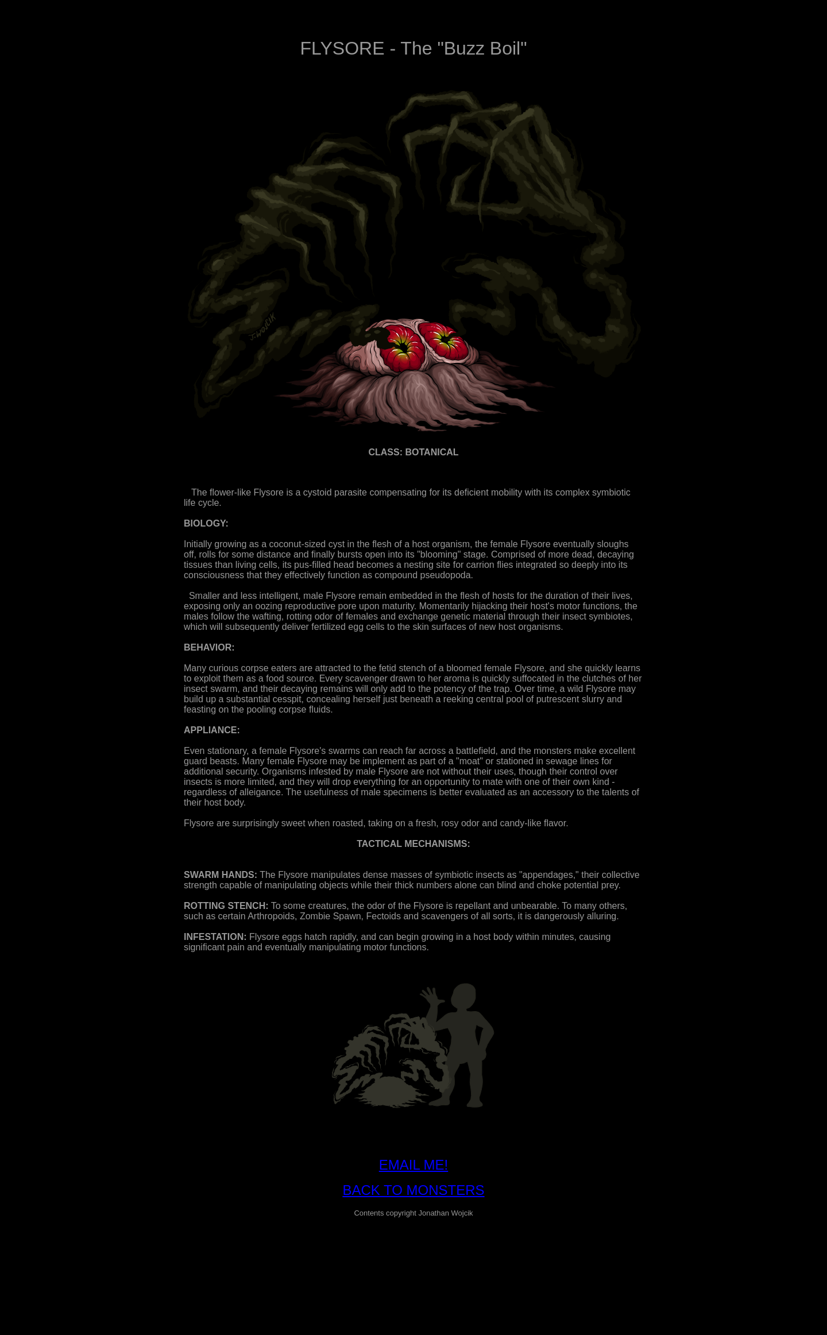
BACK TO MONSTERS (413, 1190)
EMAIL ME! (413, 1165)
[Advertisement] (413, 1253)
